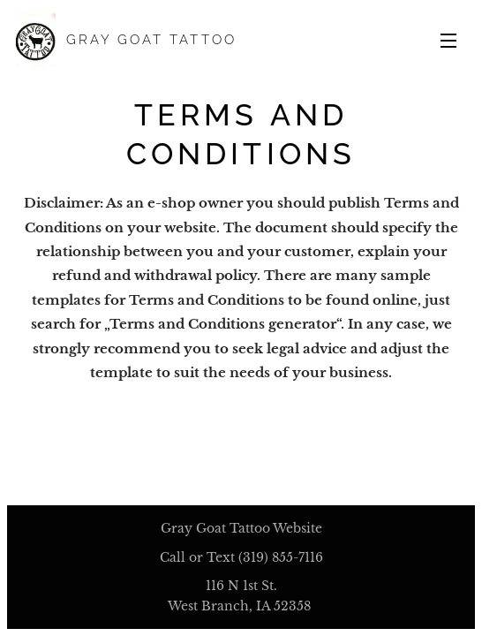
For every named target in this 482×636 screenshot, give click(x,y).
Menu (448, 41)
